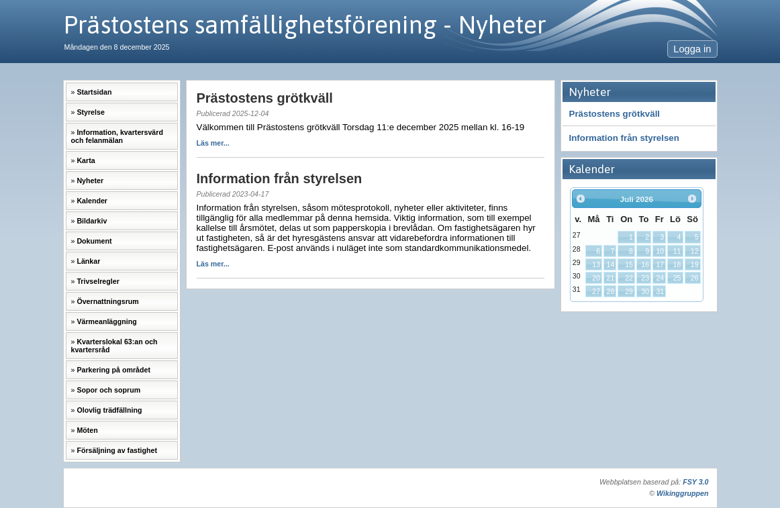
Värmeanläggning (106, 321)
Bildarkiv (92, 221)
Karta (86, 160)
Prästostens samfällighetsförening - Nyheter (304, 24)
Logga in (692, 49)
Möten (87, 430)
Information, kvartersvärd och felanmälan (117, 136)
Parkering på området (113, 370)
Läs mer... (213, 143)
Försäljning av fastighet (117, 450)
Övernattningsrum (107, 301)
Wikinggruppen (682, 493)
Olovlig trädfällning (109, 410)
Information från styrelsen (624, 138)
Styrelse (90, 112)
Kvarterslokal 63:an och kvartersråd (114, 346)
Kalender (92, 201)
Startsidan (94, 92)
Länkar (88, 261)
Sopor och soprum (108, 390)
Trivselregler (98, 281)
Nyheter (90, 180)
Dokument (94, 241)
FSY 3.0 (695, 482)
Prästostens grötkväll (615, 114)
